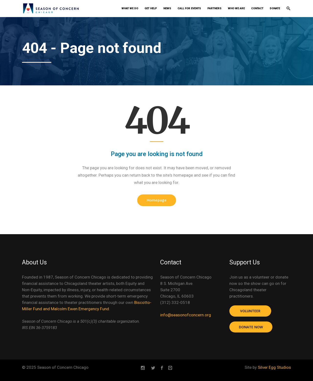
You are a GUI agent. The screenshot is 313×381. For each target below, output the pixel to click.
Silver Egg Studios (274, 367)
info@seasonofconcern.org (185, 314)
